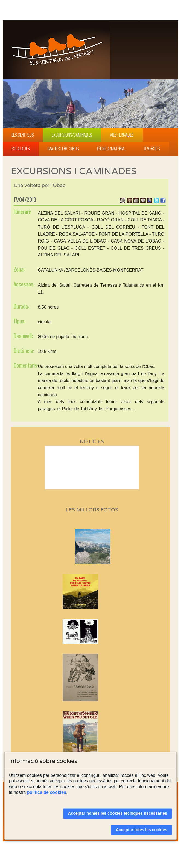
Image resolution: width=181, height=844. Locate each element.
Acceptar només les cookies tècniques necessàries (117, 813)
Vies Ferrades (122, 135)
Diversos (152, 149)
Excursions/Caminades (72, 135)
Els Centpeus (22, 135)
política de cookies (46, 792)
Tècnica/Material (111, 149)
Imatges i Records (63, 149)
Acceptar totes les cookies (141, 830)
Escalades (20, 149)
